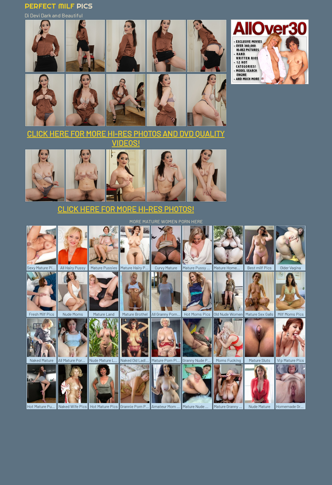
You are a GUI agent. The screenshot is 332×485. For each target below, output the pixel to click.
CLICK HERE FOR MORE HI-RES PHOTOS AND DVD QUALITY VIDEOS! (126, 138)
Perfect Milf (59, 5)
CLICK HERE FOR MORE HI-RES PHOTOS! (126, 209)
